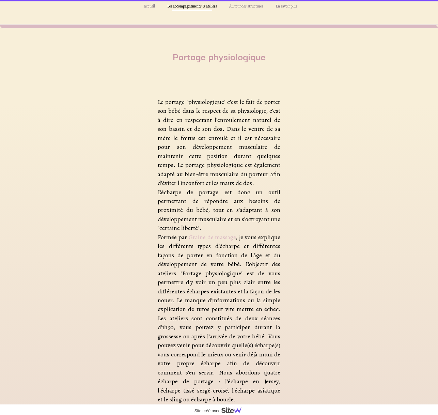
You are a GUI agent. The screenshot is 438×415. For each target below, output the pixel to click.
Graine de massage (212, 233)
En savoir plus (286, 6)
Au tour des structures (246, 6)
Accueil (149, 6)
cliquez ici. (221, 404)
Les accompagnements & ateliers (192, 6)
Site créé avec (220, 411)
